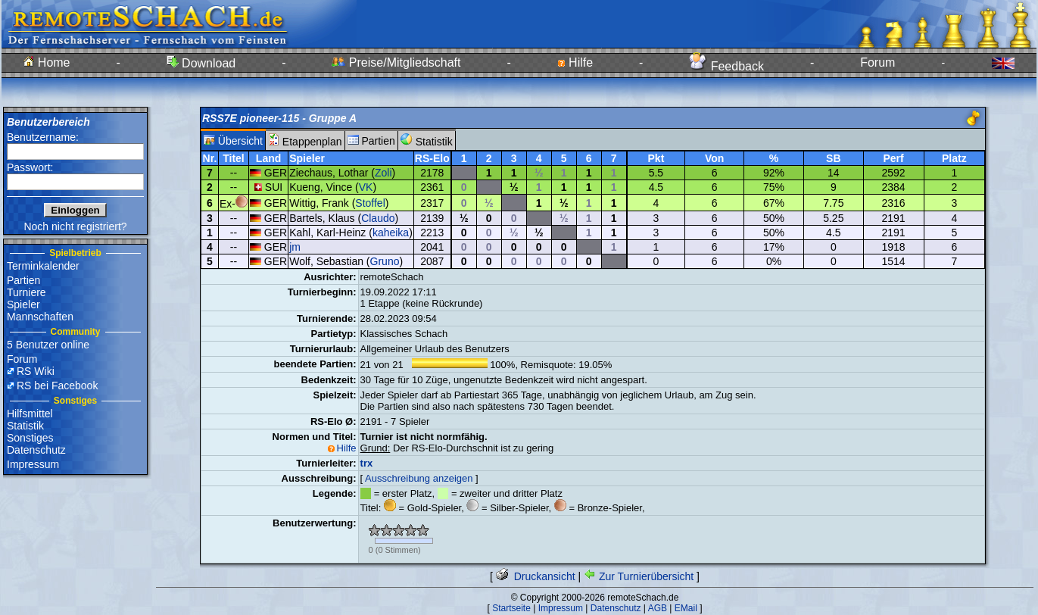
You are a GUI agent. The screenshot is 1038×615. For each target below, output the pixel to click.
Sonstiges (30, 438)
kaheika (390, 232)
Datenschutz (36, 450)
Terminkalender (43, 266)
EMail (686, 608)
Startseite (511, 608)
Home (46, 62)
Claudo (377, 218)
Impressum (33, 464)
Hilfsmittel (30, 413)
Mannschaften (40, 317)
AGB (657, 608)
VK (366, 187)
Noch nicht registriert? (74, 226)
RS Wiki (36, 371)
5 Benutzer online (48, 345)
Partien (23, 280)
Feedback (726, 66)
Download (201, 63)
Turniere (26, 292)
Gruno (385, 261)
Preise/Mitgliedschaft (396, 62)
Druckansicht (535, 576)
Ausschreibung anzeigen (418, 478)
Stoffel (370, 203)
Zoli (383, 173)
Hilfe (575, 62)
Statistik (25, 426)
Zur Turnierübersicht (639, 576)
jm (295, 247)
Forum (877, 62)
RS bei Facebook (57, 385)
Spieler (23, 304)
